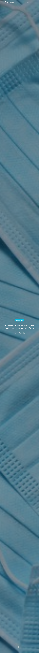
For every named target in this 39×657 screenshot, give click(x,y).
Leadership (19, 320)
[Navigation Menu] (30, 2)
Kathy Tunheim (19, 333)
